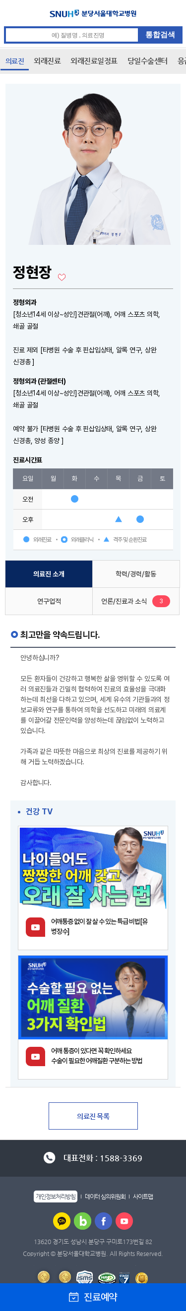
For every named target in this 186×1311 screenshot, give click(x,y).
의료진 (14, 61)
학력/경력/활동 (136, 574)
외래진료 (47, 61)
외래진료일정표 (94, 61)
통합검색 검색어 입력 (93, 26)
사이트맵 (143, 1196)
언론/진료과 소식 (124, 601)
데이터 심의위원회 (105, 1196)
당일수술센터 (147, 61)
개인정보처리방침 (55, 1196)
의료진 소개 (48, 574)
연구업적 (49, 601)
